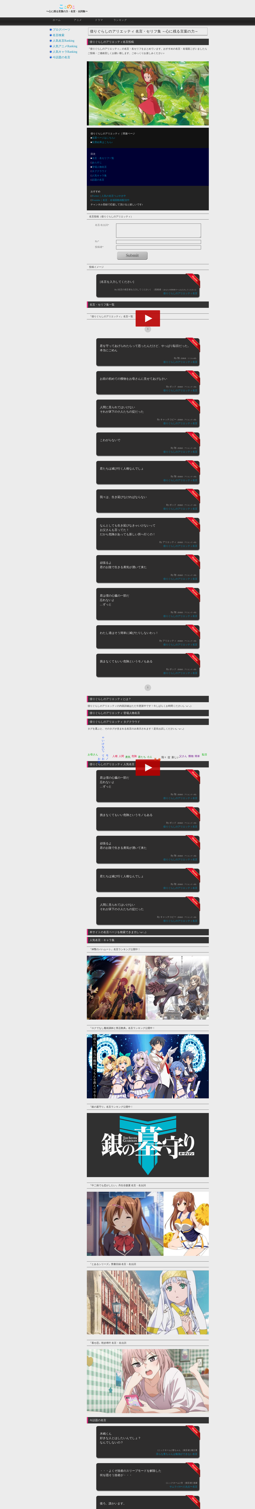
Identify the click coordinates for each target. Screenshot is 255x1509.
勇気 (127, 757)
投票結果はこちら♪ (102, 142)
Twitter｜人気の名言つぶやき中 (109, 196)
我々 (164, 757)
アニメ (78, 20)
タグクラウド (99, 171)
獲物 (191, 756)
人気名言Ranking (63, 40)
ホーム (57, 20)
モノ (107, 756)
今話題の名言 (61, 57)
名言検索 (58, 35)
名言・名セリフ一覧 (103, 158)
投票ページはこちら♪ (103, 138)
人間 (121, 756)
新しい (175, 757)
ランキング (120, 20)
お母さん (93, 754)
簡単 (197, 756)
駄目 (204, 754)
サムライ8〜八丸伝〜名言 (183, 1486)
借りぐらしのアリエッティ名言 (180, 293)
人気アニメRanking (65, 46)
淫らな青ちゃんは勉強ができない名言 (176, 1454)
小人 (149, 757)
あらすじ (97, 162)
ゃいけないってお (103, 747)
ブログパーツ (61, 29)
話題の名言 (98, 179)
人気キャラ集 (99, 175)
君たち (142, 757)
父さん (183, 756)
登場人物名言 (99, 167)
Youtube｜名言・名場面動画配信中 (110, 200)
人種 (115, 756)
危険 (134, 756)
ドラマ (99, 20)
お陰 (99, 757)
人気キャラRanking (65, 51)
